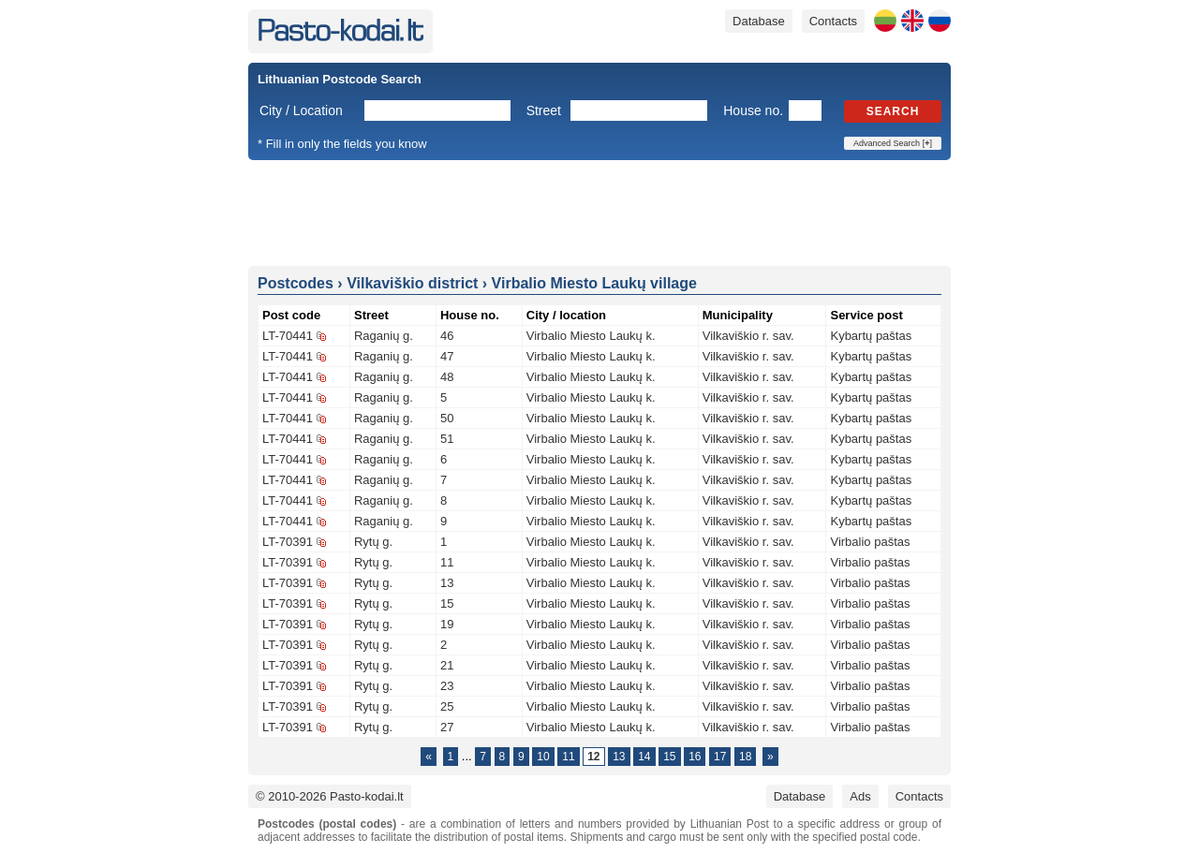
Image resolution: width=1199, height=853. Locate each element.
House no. (753, 110)
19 (446, 624)
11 (446, 562)
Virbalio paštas (870, 542)
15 (446, 603)
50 (446, 418)
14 (644, 756)
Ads (860, 796)
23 (446, 686)
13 (446, 583)
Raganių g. (383, 336)
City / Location (301, 110)
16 (694, 756)
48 (446, 377)
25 (446, 706)
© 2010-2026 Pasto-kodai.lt (330, 796)
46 (446, 336)
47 (446, 356)
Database (759, 21)
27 (446, 727)
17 (720, 756)
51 (446, 439)
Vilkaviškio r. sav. (748, 336)
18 (745, 756)
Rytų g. (373, 542)
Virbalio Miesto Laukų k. (591, 336)
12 (593, 756)
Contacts (833, 21)
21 (446, 665)
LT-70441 (287, 336)
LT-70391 (287, 542)
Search (893, 111)
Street (543, 110)
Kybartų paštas (870, 336)
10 (543, 756)
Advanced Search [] (892, 143)
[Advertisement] (599, 211)
